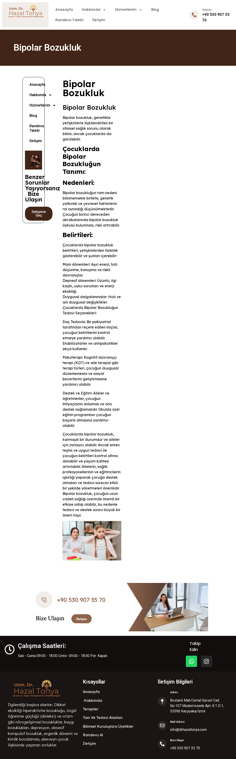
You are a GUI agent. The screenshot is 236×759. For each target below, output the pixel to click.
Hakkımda (94, 10)
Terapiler (90, 709)
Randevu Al (93, 735)
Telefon (206, 9)
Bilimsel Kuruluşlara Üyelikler (108, 726)
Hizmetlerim (128, 10)
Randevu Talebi (69, 20)
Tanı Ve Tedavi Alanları (103, 717)
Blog (155, 9)
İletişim (98, 20)
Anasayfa (64, 9)
